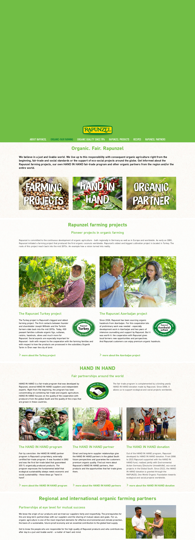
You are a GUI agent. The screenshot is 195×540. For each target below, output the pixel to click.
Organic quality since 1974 (91, 58)
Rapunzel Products (119, 58)
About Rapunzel (38, 58)
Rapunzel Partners (155, 58)
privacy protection (70, 522)
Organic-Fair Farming (62, 58)
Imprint (54, 522)
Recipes (137, 58)
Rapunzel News (67, 484)
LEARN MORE (30, 507)
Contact (153, 2)
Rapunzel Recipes (68, 493)
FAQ (62, 498)
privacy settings (90, 522)
